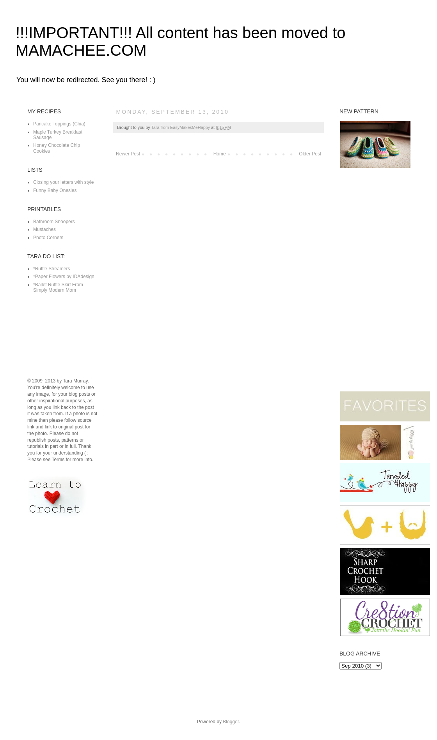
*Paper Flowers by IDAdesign (63, 276)
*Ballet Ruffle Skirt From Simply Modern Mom (58, 287)
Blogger (231, 721)
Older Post (310, 154)
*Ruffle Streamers (51, 268)
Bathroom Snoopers (54, 221)
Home (219, 154)
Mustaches (44, 229)
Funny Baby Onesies (54, 190)
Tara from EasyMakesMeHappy (181, 127)
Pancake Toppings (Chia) (59, 124)
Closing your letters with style (63, 182)
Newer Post (128, 154)
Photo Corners (48, 237)
